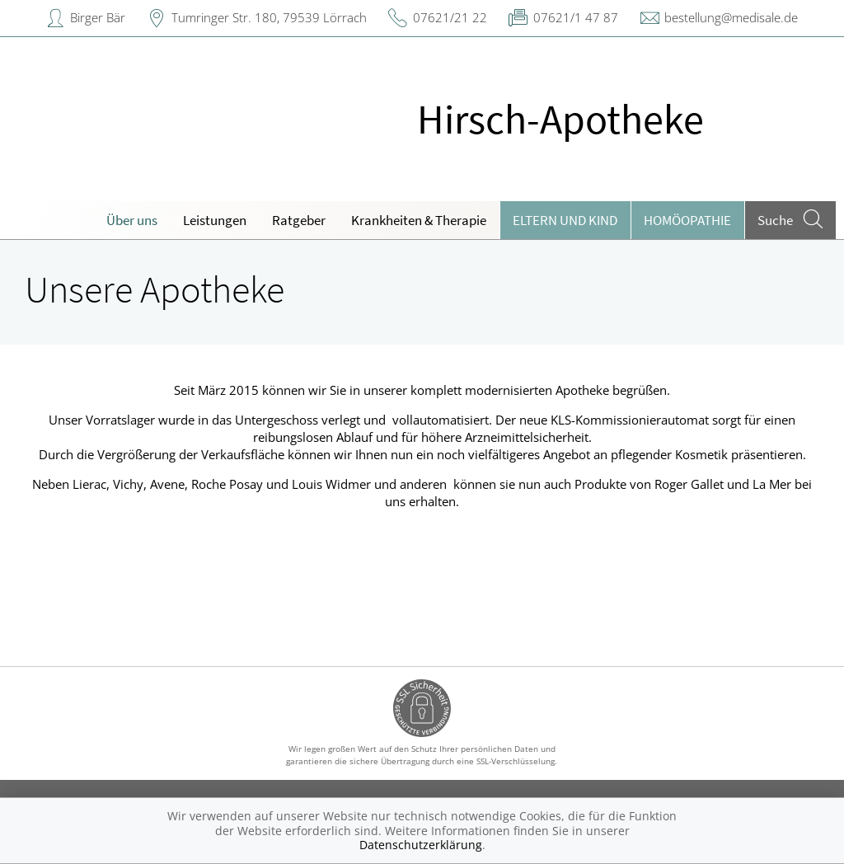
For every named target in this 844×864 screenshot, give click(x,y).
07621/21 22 (450, 17)
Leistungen (214, 220)
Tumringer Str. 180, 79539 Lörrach (269, 17)
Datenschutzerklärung (420, 844)
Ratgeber (299, 220)
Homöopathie (687, 220)
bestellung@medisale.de (731, 17)
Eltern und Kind (565, 220)
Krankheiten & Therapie (418, 220)
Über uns (131, 220)
